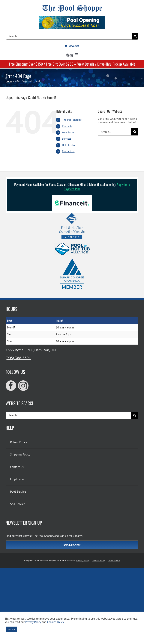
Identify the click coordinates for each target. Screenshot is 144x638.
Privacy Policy (82, 560)
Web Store (68, 132)
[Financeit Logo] (72, 196)
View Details (85, 64)
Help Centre (69, 145)
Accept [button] (11, 629)
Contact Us (68, 151)
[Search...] (69, 36)
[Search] (135, 36)
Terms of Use (114, 560)
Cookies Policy (98, 560)
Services (66, 138)
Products (67, 126)
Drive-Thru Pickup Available (116, 64)
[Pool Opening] (72, 17)
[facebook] (11, 385)
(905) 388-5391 (18, 357)
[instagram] (23, 385)
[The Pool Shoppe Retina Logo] (72, 6)
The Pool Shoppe (72, 119)
